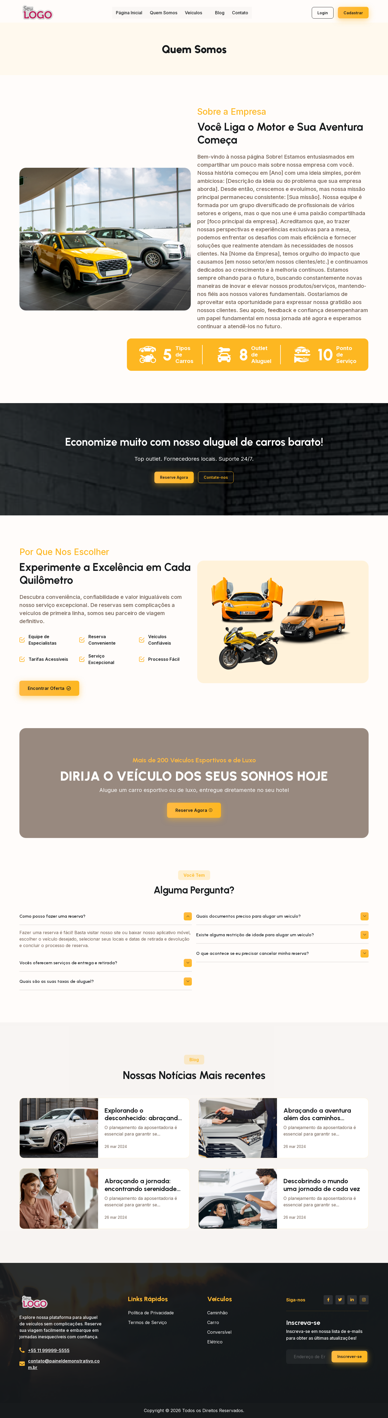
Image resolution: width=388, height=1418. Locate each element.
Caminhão (217, 1312)
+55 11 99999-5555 (49, 1350)
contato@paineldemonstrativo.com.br (64, 1364)
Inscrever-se (349, 1355)
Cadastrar (353, 13)
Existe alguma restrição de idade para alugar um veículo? (282, 935)
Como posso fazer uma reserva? (105, 916)
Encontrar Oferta (49, 688)
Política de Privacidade (151, 1312)
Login (322, 13)
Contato (240, 12)
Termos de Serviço (147, 1322)
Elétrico (215, 1341)
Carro (213, 1322)
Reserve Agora (174, 477)
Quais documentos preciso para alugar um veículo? (282, 916)
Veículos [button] (196, 13)
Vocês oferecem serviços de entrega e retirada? (105, 963)
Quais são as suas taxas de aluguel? (105, 981)
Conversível (219, 1332)
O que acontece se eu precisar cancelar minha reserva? (282, 953)
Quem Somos (164, 12)
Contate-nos (216, 477)
